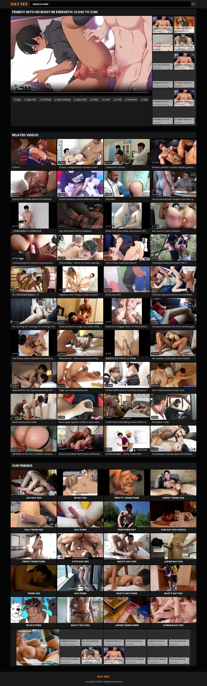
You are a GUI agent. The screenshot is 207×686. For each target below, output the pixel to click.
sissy (95, 99)
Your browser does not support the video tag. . (81, 56)
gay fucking (63, 99)
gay (19, 99)
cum (107, 99)
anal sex (132, 99)
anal (119, 99)
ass (146, 99)
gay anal (82, 99)
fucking (47, 99)
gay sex (31, 99)
